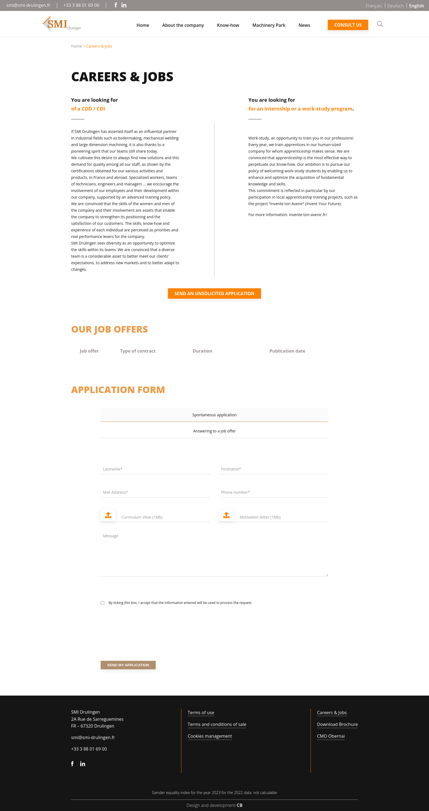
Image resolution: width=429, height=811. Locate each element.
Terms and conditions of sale (217, 724)
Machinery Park (268, 25)
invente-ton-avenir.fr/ (308, 214)
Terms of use (201, 713)
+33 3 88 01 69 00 (81, 5)
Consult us (348, 25)
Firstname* (231, 469)
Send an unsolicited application (215, 293)
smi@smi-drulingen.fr (28, 5)
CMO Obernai (331, 736)
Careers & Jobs (332, 713)
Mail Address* (115, 492)
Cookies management (210, 736)
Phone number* (235, 492)
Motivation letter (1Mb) (260, 517)
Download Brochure (337, 724)
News (304, 25)
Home (143, 25)
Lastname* (113, 469)
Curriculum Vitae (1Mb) (142, 517)
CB (239, 805)
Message (110, 535)
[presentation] (142, 640)
